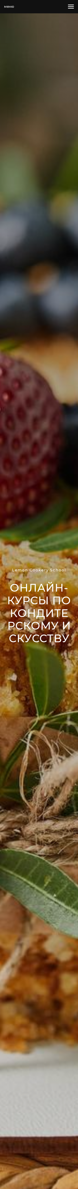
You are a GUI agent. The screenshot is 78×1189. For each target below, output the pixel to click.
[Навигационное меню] (71, 7)
